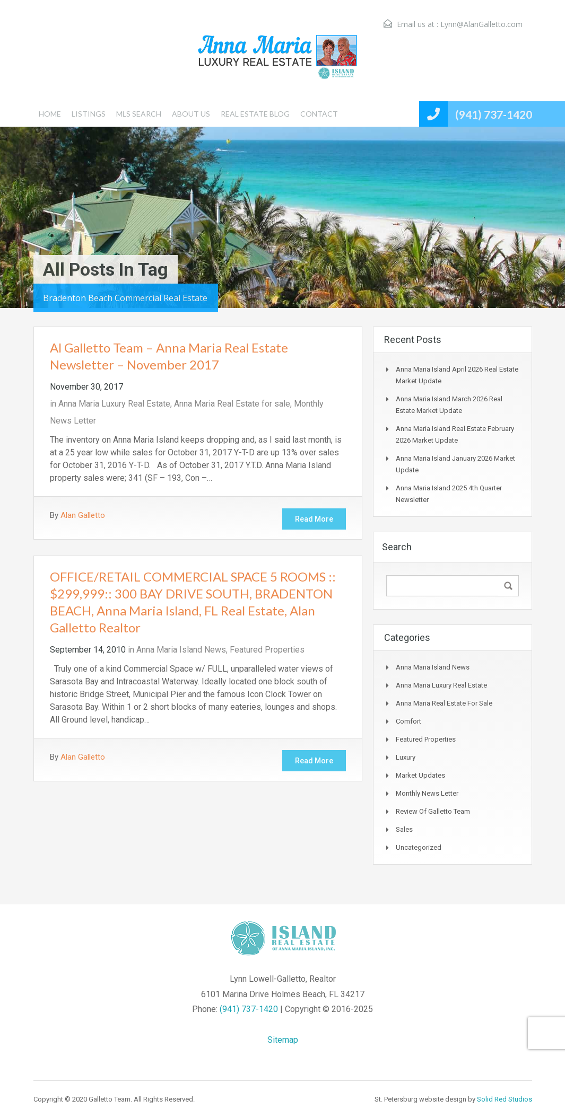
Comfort (408, 721)
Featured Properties (267, 650)
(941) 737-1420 (493, 114)
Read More (314, 519)
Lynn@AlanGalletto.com (481, 24)
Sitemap (282, 1040)
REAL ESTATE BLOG (255, 113)
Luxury (405, 757)
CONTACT (319, 113)
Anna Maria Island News (181, 650)
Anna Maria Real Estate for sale (232, 404)
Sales (404, 829)
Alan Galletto (82, 515)
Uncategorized (418, 847)
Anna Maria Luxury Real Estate (114, 404)
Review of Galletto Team (433, 811)
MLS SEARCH (138, 113)
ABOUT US (191, 113)
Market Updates (420, 775)
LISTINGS (89, 113)
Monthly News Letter (427, 793)
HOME (50, 113)
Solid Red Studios (504, 1099)
